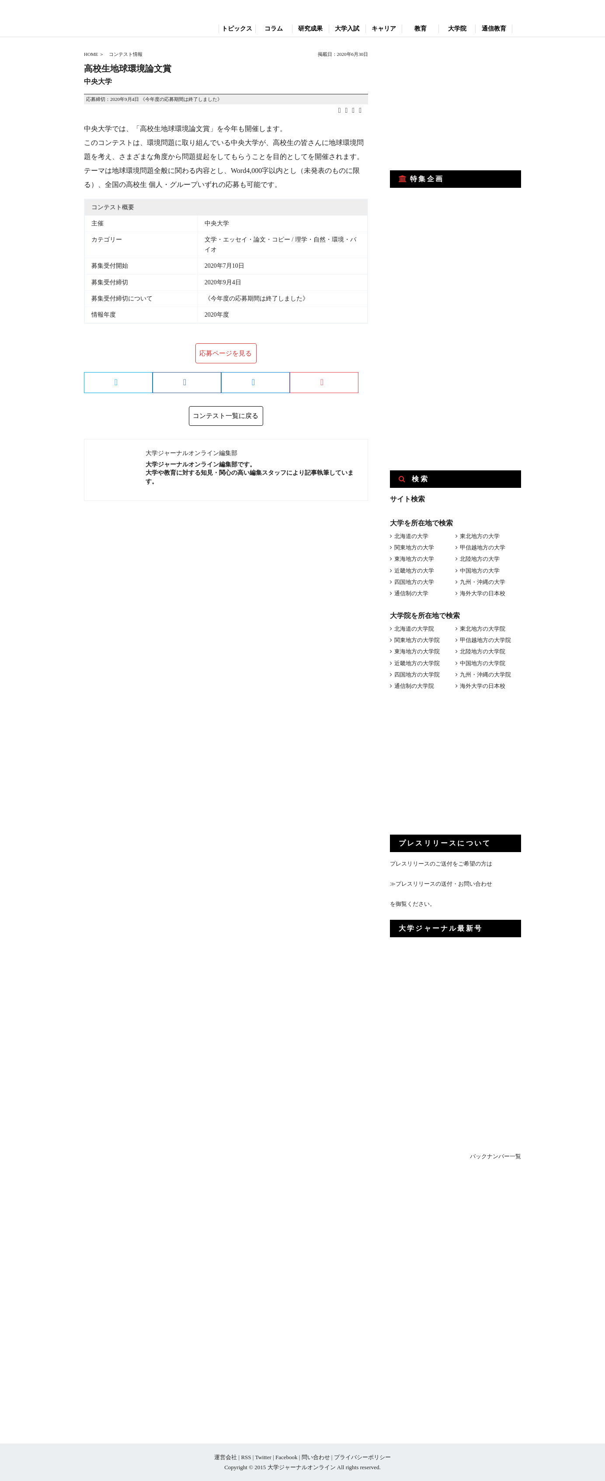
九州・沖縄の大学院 (485, 674)
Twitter (263, 1457)
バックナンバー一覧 (495, 1156)
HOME (91, 54)
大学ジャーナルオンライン (302, 1467)
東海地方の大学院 (417, 651)
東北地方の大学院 (482, 628)
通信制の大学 (411, 593)
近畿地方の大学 (414, 570)
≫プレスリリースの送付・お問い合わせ (441, 883)
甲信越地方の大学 (482, 547)
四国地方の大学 (414, 582)
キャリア (384, 28)
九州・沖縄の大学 (482, 582)
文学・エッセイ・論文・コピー (247, 239)
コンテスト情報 (126, 54)
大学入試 (347, 28)
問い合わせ (316, 1457)
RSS (246, 1457)
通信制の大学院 (414, 686)
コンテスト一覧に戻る (225, 415)
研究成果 (310, 28)
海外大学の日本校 (482, 593)
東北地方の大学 (480, 536)
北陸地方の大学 (480, 559)
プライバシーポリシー (362, 1457)
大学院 (457, 28)
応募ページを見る (225, 353)
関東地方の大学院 (417, 640)
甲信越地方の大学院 (485, 640)
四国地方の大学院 (417, 674)
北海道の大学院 (414, 628)
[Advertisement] (455, 104)
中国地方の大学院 (482, 663)
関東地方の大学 (414, 547)
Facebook (286, 1457)
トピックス (237, 28)
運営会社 (225, 1457)
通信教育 (494, 28)
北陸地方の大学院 (482, 651)
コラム (273, 28)
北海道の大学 (411, 536)
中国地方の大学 (480, 570)
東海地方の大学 (414, 559)
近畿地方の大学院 (417, 663)
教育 (420, 28)
